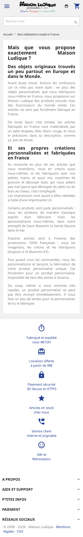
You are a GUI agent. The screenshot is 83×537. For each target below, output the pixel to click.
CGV (20, 531)
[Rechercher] (41, 21)
